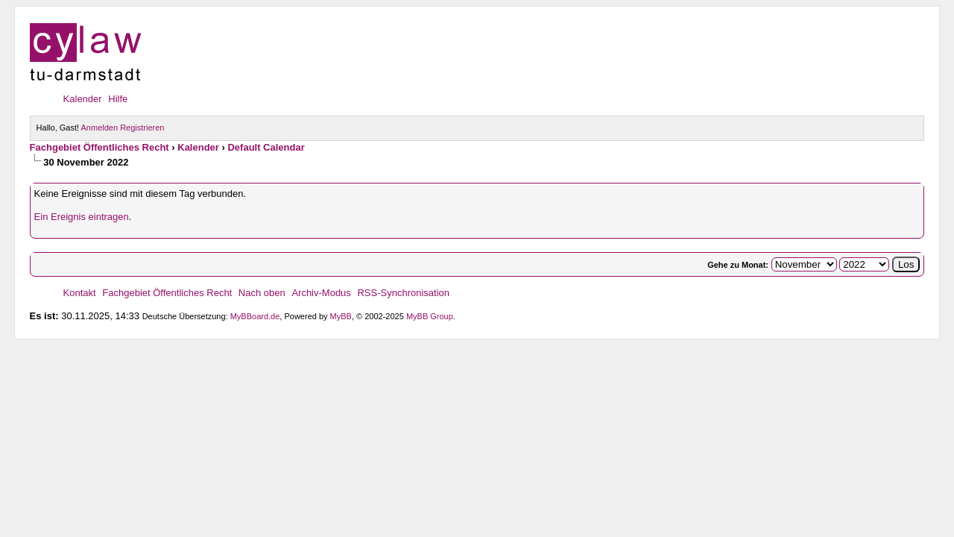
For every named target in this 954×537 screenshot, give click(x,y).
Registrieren (142, 127)
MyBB (341, 316)
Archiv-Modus (320, 292)
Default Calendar (265, 147)
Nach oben (261, 292)
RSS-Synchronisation (403, 292)
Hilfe (117, 98)
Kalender (82, 98)
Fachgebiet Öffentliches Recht (99, 147)
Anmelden (100, 127)
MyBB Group (429, 316)
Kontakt (79, 292)
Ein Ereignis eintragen (81, 216)
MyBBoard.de (255, 316)
